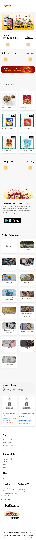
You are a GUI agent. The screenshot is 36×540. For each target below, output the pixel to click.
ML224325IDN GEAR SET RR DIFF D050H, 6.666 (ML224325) (26, 415)
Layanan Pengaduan (9, 445)
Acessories (20, 388)
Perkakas (23, 390)
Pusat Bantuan (7, 442)
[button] (16, 26)
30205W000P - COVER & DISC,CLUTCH (8, 414)
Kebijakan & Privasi (9, 440)
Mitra (4, 478)
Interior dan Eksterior (18, 389)
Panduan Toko (22, 489)
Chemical (6, 389)
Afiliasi (5, 462)
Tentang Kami (7, 459)
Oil (13, 388)
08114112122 (5, 495)
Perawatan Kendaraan (10, 390)
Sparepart (6, 388)
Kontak (5, 467)
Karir (4, 464)
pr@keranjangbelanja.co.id (9, 493)
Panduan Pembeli (23, 492)
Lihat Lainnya (27, 37)
